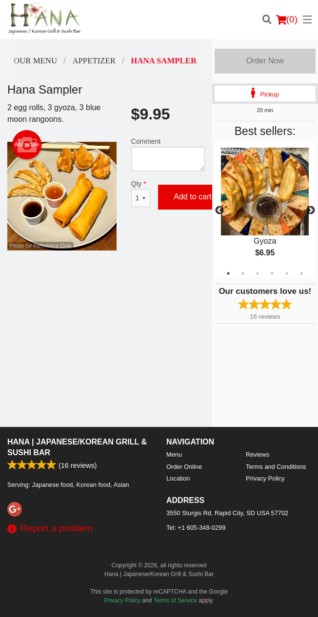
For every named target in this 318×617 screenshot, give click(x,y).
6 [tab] (301, 273)
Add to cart (192, 197)
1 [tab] (228, 273)
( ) (287, 19)
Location (178, 478)
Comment (168, 154)
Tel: (195, 527)
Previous (219, 210)
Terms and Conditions (276, 466)
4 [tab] (272, 273)
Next (311, 210)
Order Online (184, 466)
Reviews (257, 454)
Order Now (265, 61)
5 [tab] (287, 273)
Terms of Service (175, 600)
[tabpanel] (265, 210)
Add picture (27, 144)
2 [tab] (243, 273)
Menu (174, 454)
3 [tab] (257, 273)
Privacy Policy (265, 478)
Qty (141, 193)
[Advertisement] (106, 282)
